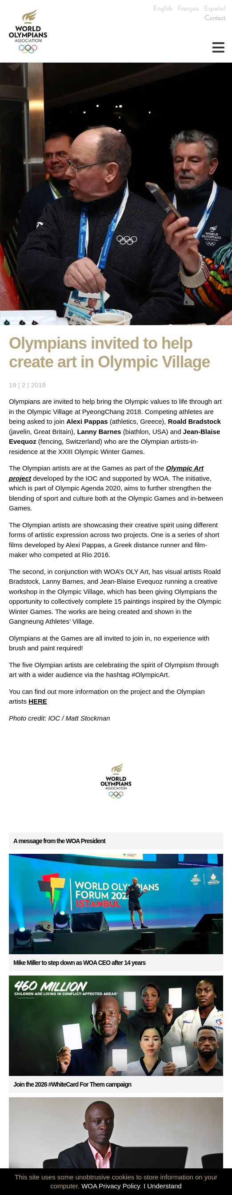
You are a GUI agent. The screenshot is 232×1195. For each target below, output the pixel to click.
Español (214, 8)
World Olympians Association (31, 31)
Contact (214, 18)
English (162, 8)
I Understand (163, 1186)
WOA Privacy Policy (110, 1186)
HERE (37, 701)
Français (188, 8)
